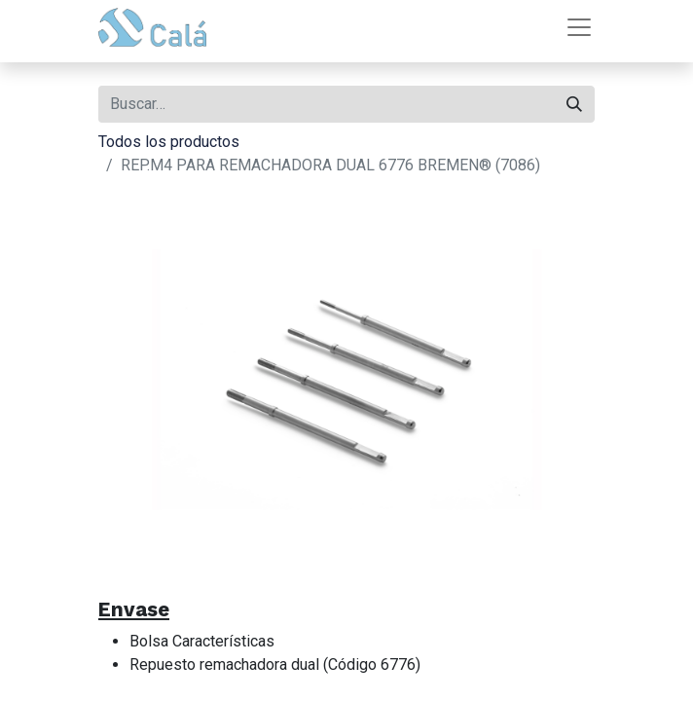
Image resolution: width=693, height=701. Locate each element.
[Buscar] (574, 104)
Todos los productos (168, 141)
